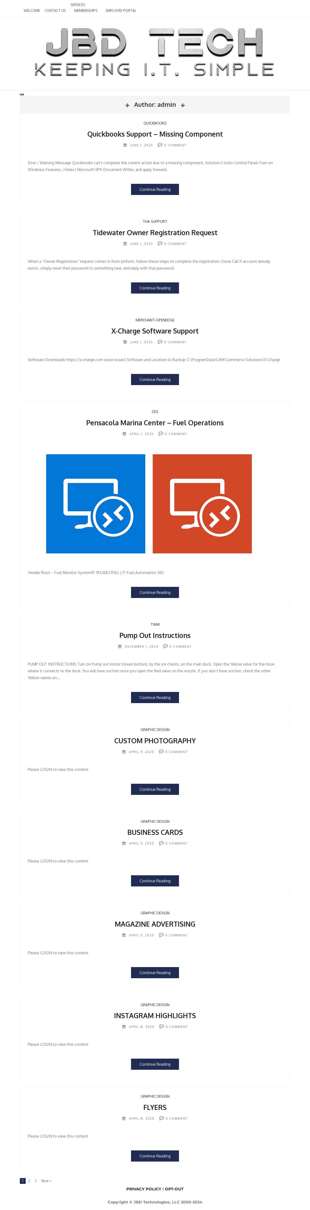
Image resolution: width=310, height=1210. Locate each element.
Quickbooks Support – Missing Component (155, 134)
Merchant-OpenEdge (155, 320)
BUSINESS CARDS (155, 832)
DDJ (155, 411)
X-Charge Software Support (155, 330)
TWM (155, 624)
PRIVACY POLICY (143, 1189)
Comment (177, 145)
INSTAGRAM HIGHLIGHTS (155, 1015)
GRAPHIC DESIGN (155, 729)
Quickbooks (155, 123)
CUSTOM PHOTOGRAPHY (155, 740)
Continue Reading (155, 189)
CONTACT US (55, 10)
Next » (46, 1181)
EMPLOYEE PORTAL (121, 10)
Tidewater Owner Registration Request (155, 232)
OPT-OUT (174, 1189)
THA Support (155, 221)
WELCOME (32, 10)
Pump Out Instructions (155, 635)
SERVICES (77, 5)
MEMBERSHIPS (86, 10)
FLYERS (155, 1107)
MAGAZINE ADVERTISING (155, 924)
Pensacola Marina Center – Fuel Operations (155, 422)
